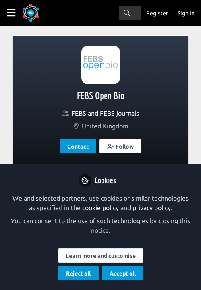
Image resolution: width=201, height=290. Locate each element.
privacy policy (152, 207)
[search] (130, 13)
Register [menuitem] (157, 13)
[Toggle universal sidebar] (11, 13)
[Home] (42, 13)
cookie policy (100, 207)
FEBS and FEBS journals (105, 113)
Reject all (78, 273)
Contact (78, 146)
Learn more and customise (101, 256)
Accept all (123, 273)
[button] (120, 146)
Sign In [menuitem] (186, 13)
